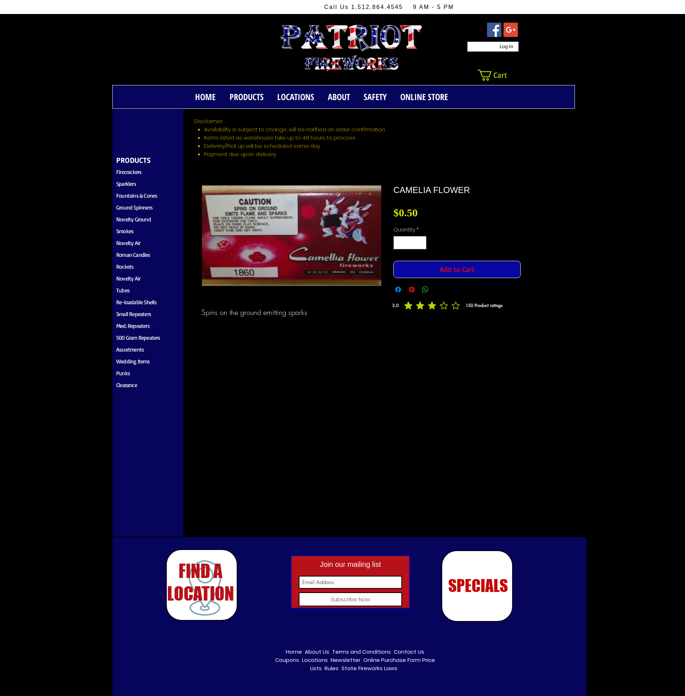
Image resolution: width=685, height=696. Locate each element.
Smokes (124, 231)
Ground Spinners (134, 207)
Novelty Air (128, 242)
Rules (332, 668)
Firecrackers (128, 171)
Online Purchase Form (392, 660)
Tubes (122, 290)
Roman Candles (133, 254)
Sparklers (126, 183)
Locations (315, 660)
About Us (317, 651)
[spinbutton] (409, 242)
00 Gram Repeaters (139, 337)
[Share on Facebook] (398, 289)
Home (294, 651)
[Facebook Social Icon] (494, 30)
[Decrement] (399, 242)
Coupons (287, 660)
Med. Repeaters (133, 325)
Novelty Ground (133, 219)
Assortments (130, 349)
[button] (499, 75)
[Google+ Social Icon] (511, 30)
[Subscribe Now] (350, 599)
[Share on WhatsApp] (425, 289)
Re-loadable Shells (136, 302)
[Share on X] (439, 289)
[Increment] (420, 242)
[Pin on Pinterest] (411, 289)
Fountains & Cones (136, 195)
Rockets (124, 266)
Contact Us (409, 651)
